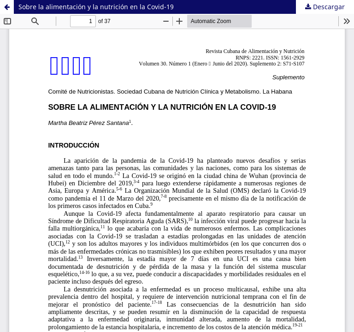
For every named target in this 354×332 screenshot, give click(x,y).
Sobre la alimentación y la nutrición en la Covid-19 (96, 6)
